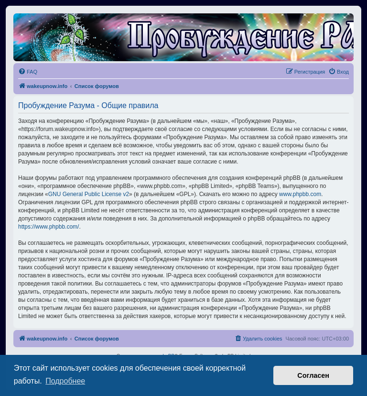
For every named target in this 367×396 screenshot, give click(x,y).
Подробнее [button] (65, 381)
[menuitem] (27, 71)
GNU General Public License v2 (88, 194)
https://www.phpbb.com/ (48, 226)
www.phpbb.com (300, 194)
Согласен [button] (313, 375)
